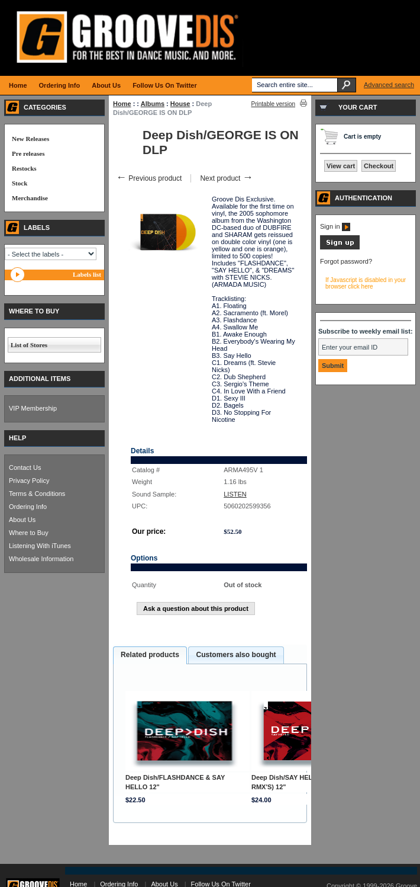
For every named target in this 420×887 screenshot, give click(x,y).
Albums (152, 103)
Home (122, 103)
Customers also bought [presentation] (236, 655)
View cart (341, 165)
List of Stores (29, 344)
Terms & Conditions (37, 493)
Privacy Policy (29, 480)
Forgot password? (346, 261)
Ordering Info (28, 506)
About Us (22, 519)
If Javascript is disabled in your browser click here (365, 283)
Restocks (24, 168)
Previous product (149, 178)
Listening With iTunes (40, 545)
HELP (17, 437)
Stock (19, 183)
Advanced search (389, 84)
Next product (226, 178)
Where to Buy (29, 532)
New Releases (30, 138)
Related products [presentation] (150, 655)
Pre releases (28, 153)
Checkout (378, 165)
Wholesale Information (41, 558)
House (180, 103)
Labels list (87, 274)
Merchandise (30, 197)
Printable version (273, 104)
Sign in (335, 226)
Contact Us (25, 467)
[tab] (150, 655)
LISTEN (235, 494)
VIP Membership (33, 408)
